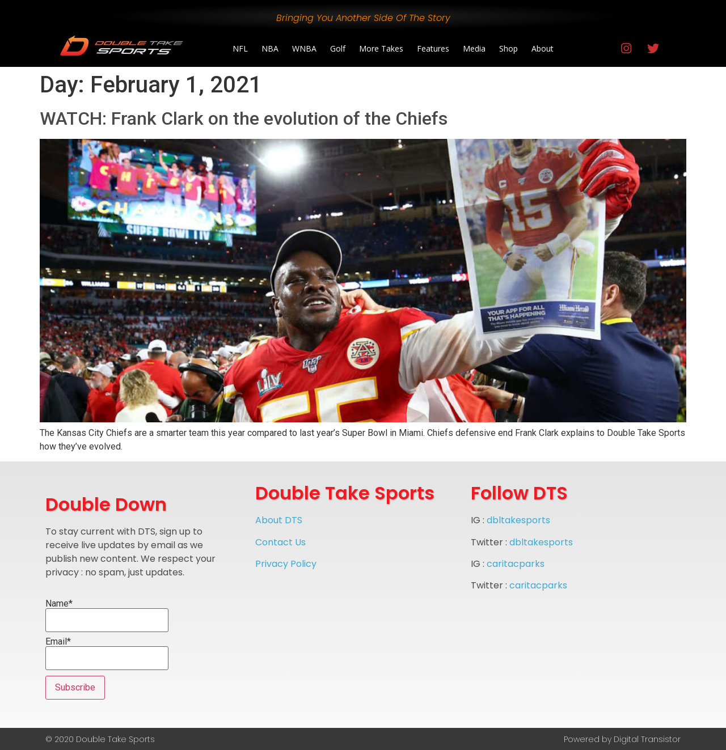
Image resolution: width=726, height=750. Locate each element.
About (542, 48)
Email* (106, 653)
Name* (106, 615)
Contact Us (280, 542)
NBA (269, 48)
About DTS (278, 520)
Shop (508, 48)
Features (433, 48)
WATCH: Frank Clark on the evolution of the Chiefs (244, 118)
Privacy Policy (285, 563)
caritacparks (515, 563)
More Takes (381, 48)
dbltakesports (518, 520)
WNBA (304, 48)
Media (474, 48)
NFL (240, 48)
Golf (337, 48)
